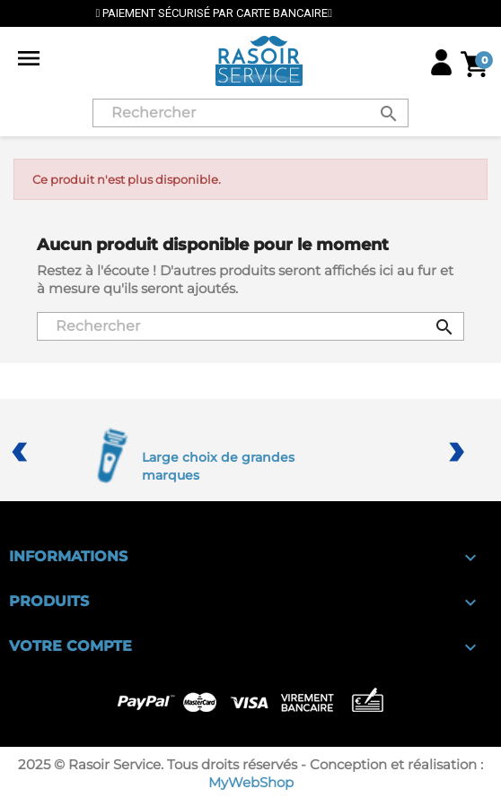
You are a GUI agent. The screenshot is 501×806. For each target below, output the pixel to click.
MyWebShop (251, 782)
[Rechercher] (250, 113)
